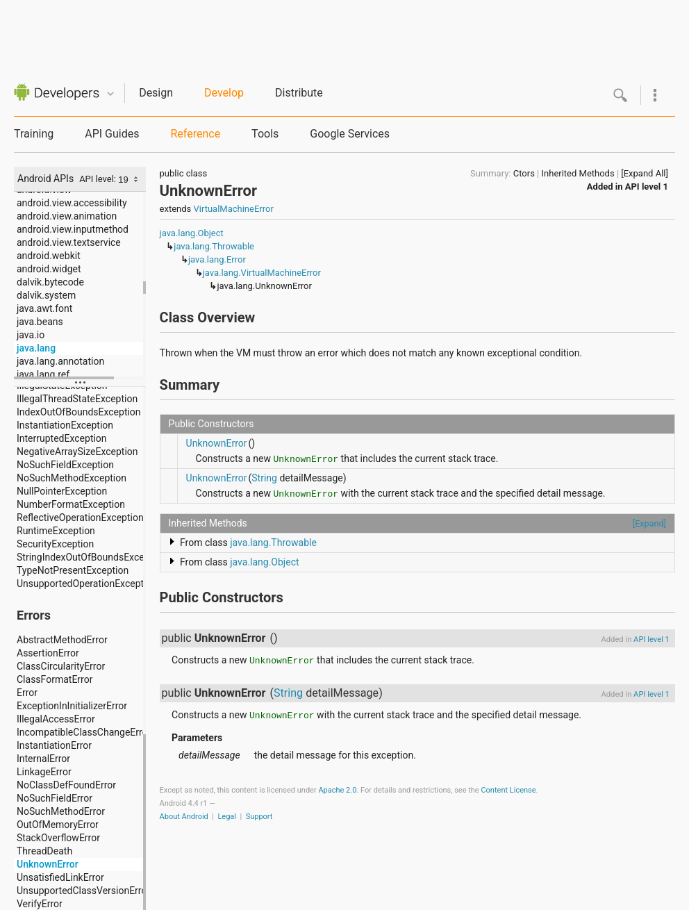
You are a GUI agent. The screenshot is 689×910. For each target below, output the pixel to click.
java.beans (40, 321)
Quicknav (110, 94)
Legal (226, 816)
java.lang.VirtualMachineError (262, 272)
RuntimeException (56, 530)
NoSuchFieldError (54, 798)
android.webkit (49, 255)
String (264, 477)
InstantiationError (54, 745)
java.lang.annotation (60, 361)
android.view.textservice (69, 242)
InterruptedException (62, 438)
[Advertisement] (351, 31)
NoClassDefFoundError (66, 785)
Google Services (350, 133)
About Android (184, 816)
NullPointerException (62, 491)
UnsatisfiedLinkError (60, 877)
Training (33, 133)
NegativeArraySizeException (77, 451)
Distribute (299, 92)
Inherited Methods (578, 173)
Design (156, 92)
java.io (30, 334)
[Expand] (649, 523)
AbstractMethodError (62, 639)
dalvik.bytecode (50, 282)
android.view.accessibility (72, 202)
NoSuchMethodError (61, 811)
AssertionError (48, 653)
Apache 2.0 (337, 790)
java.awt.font (44, 308)
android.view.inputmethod (72, 229)
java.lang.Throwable (214, 246)
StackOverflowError (58, 837)
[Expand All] (644, 173)
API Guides (112, 133)
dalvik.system (46, 295)
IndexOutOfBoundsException (79, 411)
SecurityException (55, 543)
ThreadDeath (44, 851)
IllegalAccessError (56, 719)
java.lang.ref (43, 374)
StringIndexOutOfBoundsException (81, 557)
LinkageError (44, 771)
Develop (224, 92)
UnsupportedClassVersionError (81, 890)
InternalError (43, 758)
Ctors (524, 173)
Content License (508, 790)
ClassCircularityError (61, 666)
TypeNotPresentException (72, 570)
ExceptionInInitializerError (72, 705)
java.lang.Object (192, 233)
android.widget (49, 268)
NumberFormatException (71, 504)
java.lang (36, 348)
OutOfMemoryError (58, 824)
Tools (265, 133)
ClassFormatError (54, 679)
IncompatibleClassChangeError (81, 732)
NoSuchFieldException (65, 464)
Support (259, 816)
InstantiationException (65, 425)
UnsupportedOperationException (81, 583)
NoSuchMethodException (71, 477)
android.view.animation (67, 216)
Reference (195, 133)
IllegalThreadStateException (77, 398)
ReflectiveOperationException (80, 517)
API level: (98, 179)
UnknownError (47, 864)
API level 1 (646, 186)
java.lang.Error (217, 259)
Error (27, 692)
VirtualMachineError (234, 209)
